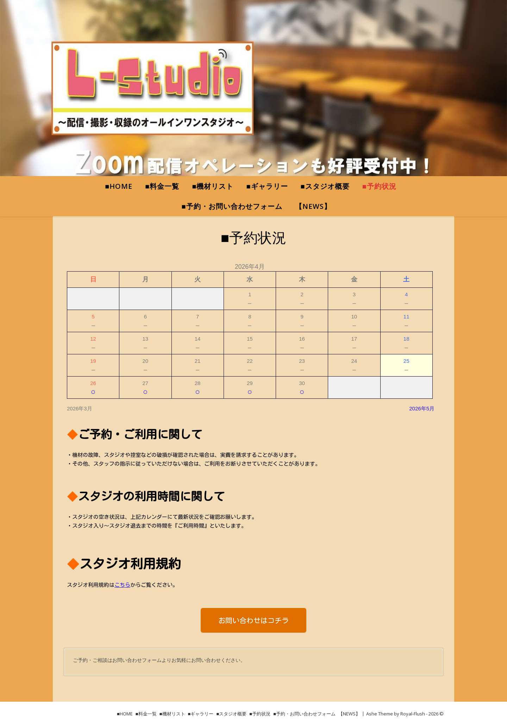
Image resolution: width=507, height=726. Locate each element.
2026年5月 (421, 408)
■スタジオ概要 (325, 186)
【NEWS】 (313, 206)
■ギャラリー (267, 186)
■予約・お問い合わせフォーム (231, 206)
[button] (253, 620)
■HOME (118, 186)
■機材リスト (212, 186)
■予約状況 (379, 186)
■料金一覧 (162, 186)
